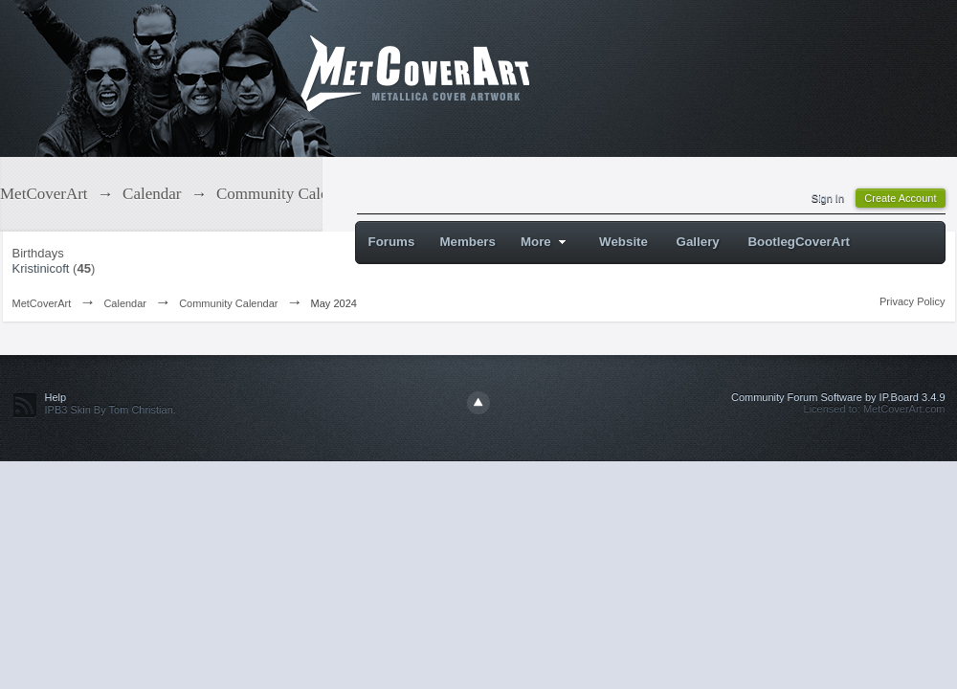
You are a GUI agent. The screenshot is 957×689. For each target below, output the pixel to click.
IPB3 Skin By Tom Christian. (110, 409)
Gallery (698, 241)
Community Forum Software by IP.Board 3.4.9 (838, 397)
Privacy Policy (912, 301)
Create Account (900, 198)
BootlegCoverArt (798, 241)
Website (623, 241)
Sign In (828, 198)
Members (467, 241)
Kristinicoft (41, 268)
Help (56, 397)
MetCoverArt (42, 303)
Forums (391, 241)
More (546, 241)
